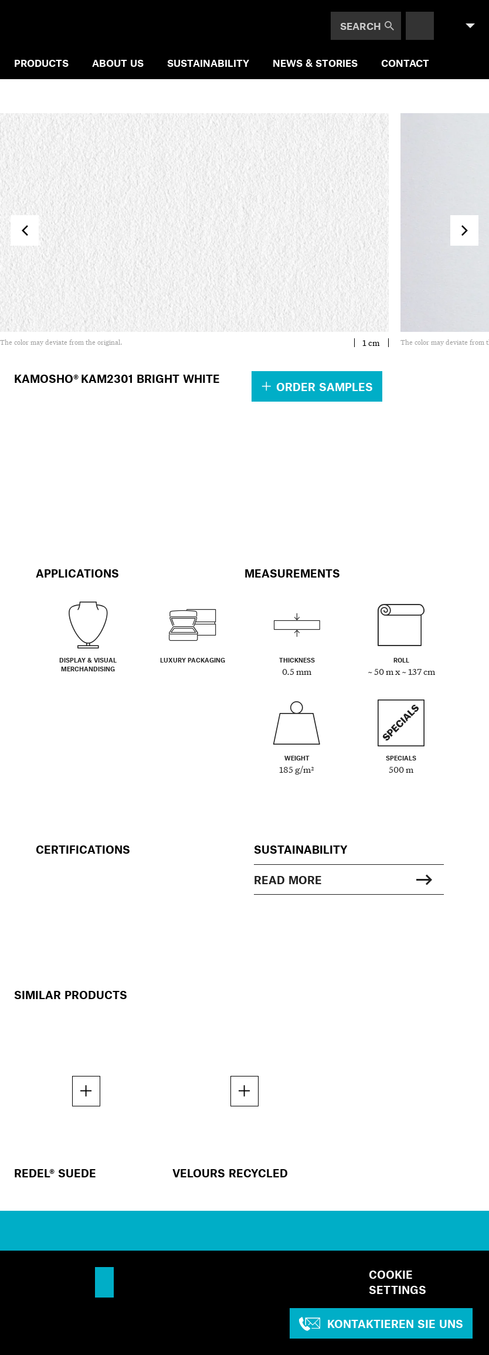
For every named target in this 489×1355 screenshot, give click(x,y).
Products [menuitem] (41, 63)
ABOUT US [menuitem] (118, 63)
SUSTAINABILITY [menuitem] (208, 63)
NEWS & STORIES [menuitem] (315, 63)
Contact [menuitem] (405, 63)
